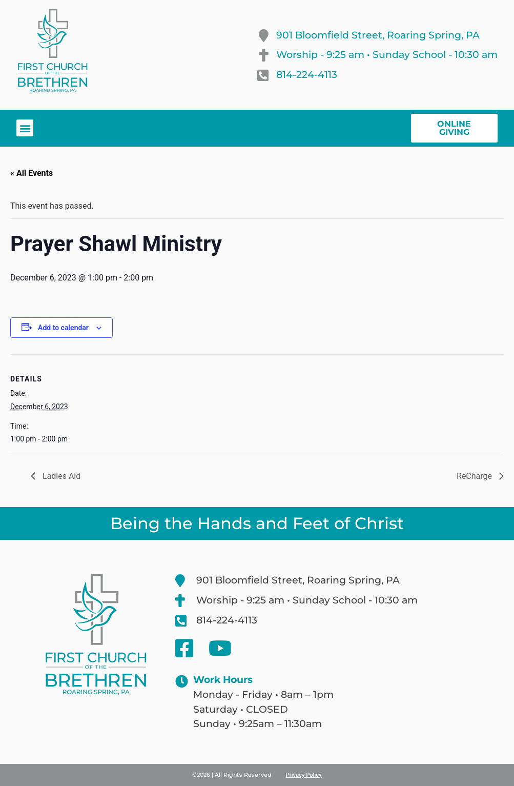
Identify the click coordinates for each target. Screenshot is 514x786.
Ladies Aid (60, 476)
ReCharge (475, 476)
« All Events (31, 173)
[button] (24, 127)
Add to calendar (63, 328)
